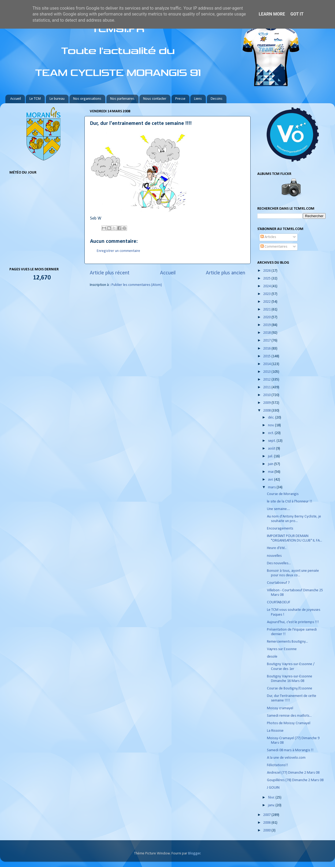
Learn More (272, 14)
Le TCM (35, 99)
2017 (267, 341)
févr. (272, 798)
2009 (267, 403)
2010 (267, 395)
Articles (268, 237)
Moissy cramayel (280, 708)
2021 (267, 310)
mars (272, 487)
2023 (267, 294)
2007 (267, 815)
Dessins (216, 99)
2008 (267, 411)
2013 (267, 372)
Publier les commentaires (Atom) (136, 285)
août (272, 449)
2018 (267, 333)
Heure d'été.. (276, 548)
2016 (267, 349)
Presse (180, 99)
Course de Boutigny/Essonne (289, 688)
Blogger (194, 853)
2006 (267, 823)
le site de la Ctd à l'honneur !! (289, 502)
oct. (271, 433)
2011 (267, 387)
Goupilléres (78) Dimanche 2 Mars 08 (295, 780)
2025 (267, 279)
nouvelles (274, 556)
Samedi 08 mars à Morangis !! (290, 750)
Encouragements (280, 529)
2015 (267, 356)
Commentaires (273, 247)
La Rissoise (275, 731)
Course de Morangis (283, 494)
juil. (271, 456)
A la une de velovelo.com (286, 758)
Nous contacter (154, 99)
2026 (267, 271)
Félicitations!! (277, 765)
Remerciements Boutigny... (287, 642)
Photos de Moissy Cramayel (288, 723)
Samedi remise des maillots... (289, 716)
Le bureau (57, 99)
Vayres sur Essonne (282, 649)
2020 (267, 317)
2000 (267, 830)
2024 (267, 286)
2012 (267, 380)
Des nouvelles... (279, 563)
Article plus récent (109, 273)
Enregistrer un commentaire (118, 251)
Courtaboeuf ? (278, 583)
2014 (267, 364)
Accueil (15, 99)
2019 (267, 325)
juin (271, 464)
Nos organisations (87, 99)
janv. (272, 805)
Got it (296, 14)
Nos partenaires (122, 99)
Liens (198, 99)
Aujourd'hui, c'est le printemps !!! (293, 622)
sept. (272, 441)
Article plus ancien (225, 273)
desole (272, 657)
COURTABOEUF (278, 602)
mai (271, 472)
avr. (271, 480)
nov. (271, 425)
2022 (267, 302)
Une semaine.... (278, 509)
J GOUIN (273, 788)
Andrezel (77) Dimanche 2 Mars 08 (293, 773)
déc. (271, 418)
